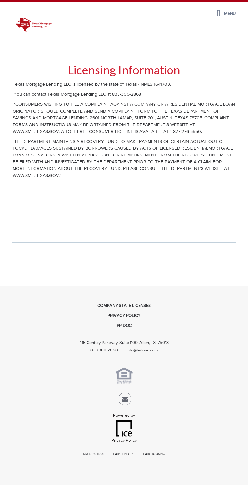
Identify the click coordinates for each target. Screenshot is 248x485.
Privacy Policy (124, 316)
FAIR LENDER (123, 454)
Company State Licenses (124, 306)
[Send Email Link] (125, 400)
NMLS (87, 454)
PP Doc (124, 326)
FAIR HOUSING (154, 454)
